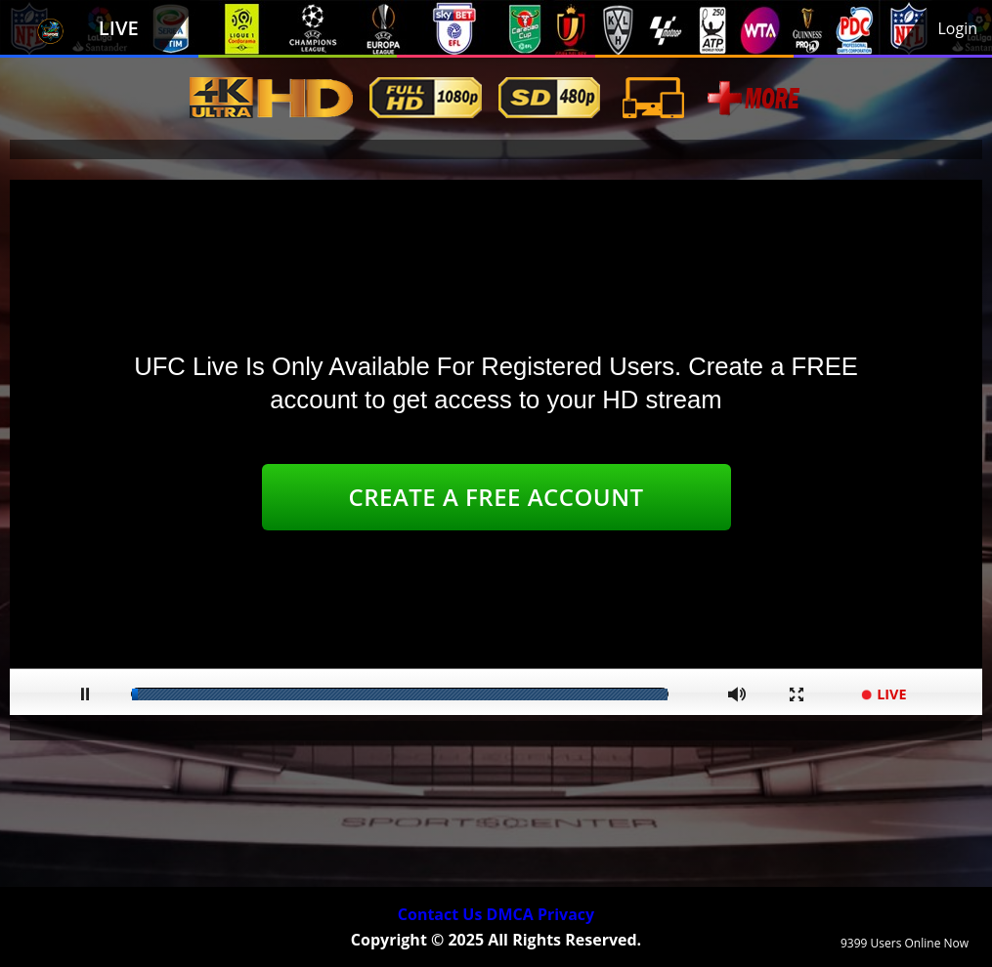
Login (957, 28)
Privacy (566, 914)
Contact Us (440, 914)
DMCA (510, 914)
